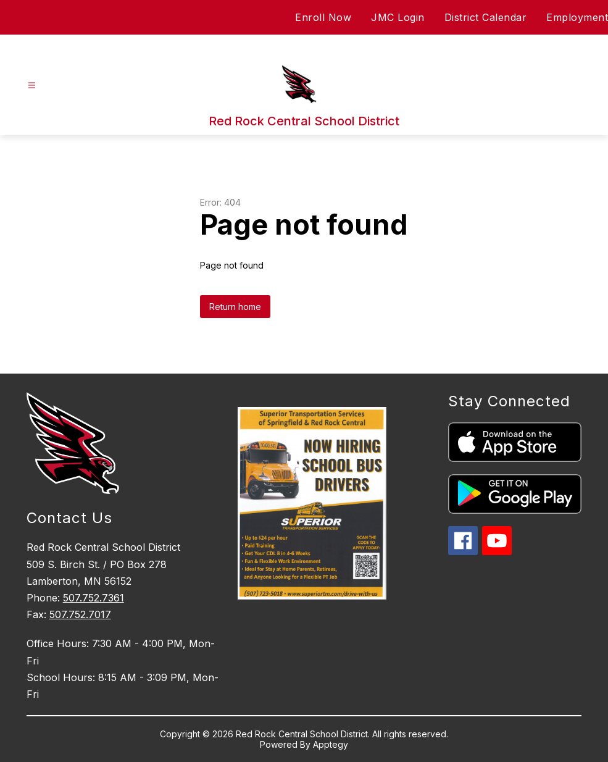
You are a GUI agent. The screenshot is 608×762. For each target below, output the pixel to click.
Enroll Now (323, 17)
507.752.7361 (93, 598)
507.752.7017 (80, 614)
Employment (577, 17)
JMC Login (398, 17)
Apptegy (330, 744)
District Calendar (485, 17)
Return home (235, 306)
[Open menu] (32, 85)
